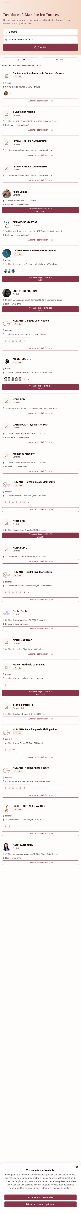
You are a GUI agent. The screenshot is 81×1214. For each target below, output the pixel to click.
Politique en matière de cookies (56, 1188)
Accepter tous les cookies (40, 1197)
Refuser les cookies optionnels (40, 1204)
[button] (77, 1167)
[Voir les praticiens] (40, 93)
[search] (40, 32)
